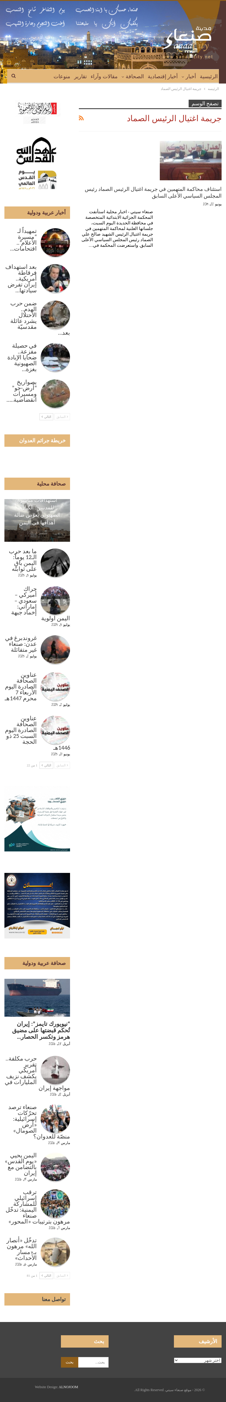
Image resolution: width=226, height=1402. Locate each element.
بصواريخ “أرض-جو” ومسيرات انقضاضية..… (22, 391)
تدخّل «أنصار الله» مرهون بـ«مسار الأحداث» (21, 1249)
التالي (46, 417)
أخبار (191, 76)
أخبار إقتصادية (163, 76)
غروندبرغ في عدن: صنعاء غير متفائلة (21, 643)
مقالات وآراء (104, 76)
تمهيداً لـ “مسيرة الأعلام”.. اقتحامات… (23, 239)
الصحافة (135, 76)
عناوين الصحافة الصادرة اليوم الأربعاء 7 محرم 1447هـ (21, 686)
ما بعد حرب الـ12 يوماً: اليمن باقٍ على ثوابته (23, 560)
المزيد (43, 76)
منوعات (62, 76)
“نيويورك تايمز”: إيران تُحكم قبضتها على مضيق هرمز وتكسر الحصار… (41, 1030)
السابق (62, 417)
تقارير (80, 76)
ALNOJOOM (68, 1387)
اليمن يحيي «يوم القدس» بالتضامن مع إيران (20, 1164)
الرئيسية (209, 76)
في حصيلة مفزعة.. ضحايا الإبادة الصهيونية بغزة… (22, 357)
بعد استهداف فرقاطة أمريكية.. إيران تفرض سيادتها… (21, 278)
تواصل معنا (54, 1299)
